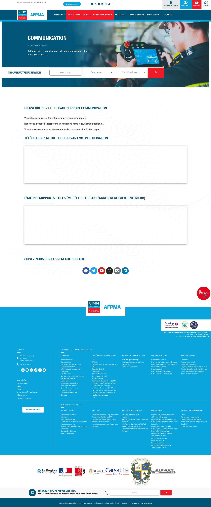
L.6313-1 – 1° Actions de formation (198, 334)
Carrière (196, 5)
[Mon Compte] (186, 2)
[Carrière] (196, 2)
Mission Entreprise (171, 5)
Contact (206, 5)
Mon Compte (185, 5)
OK (156, 73)
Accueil (31, 46)
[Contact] (206, 2)
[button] (59, 15)
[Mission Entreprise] (171, 2)
